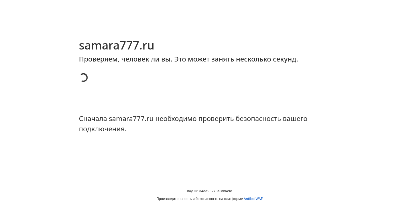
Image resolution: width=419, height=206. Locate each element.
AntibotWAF (253, 198)
